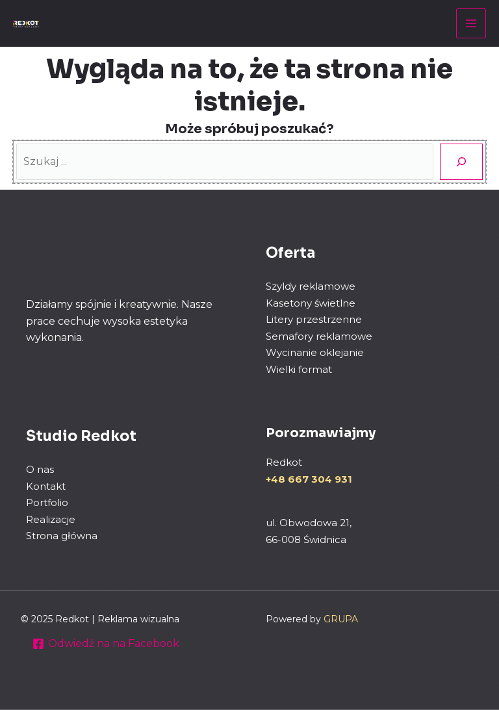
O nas (40, 469)
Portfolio (47, 502)
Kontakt (46, 486)
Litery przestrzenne (314, 319)
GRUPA (341, 619)
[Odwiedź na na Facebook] (106, 644)
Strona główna (61, 535)
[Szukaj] (461, 162)
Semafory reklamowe (319, 336)
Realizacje (50, 519)
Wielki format (299, 369)
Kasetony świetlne (310, 303)
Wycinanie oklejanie (315, 352)
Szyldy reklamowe (310, 286)
